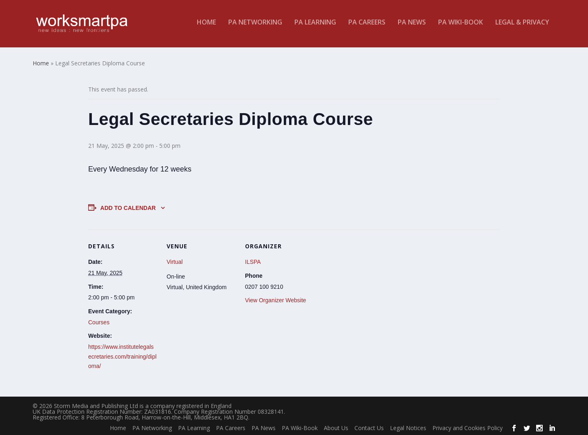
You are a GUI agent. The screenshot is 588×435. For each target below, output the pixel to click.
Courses (98, 320)
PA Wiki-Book (460, 26)
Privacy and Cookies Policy (467, 426)
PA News (412, 26)
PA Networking (255, 26)
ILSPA (253, 260)
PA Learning (315, 26)
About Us (336, 426)
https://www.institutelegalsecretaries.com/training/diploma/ (122, 355)
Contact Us (369, 426)
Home (206, 26)
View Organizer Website (275, 298)
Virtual (175, 260)
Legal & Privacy (522, 26)
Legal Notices (408, 426)
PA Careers (366, 26)
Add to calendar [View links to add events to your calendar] (128, 206)
